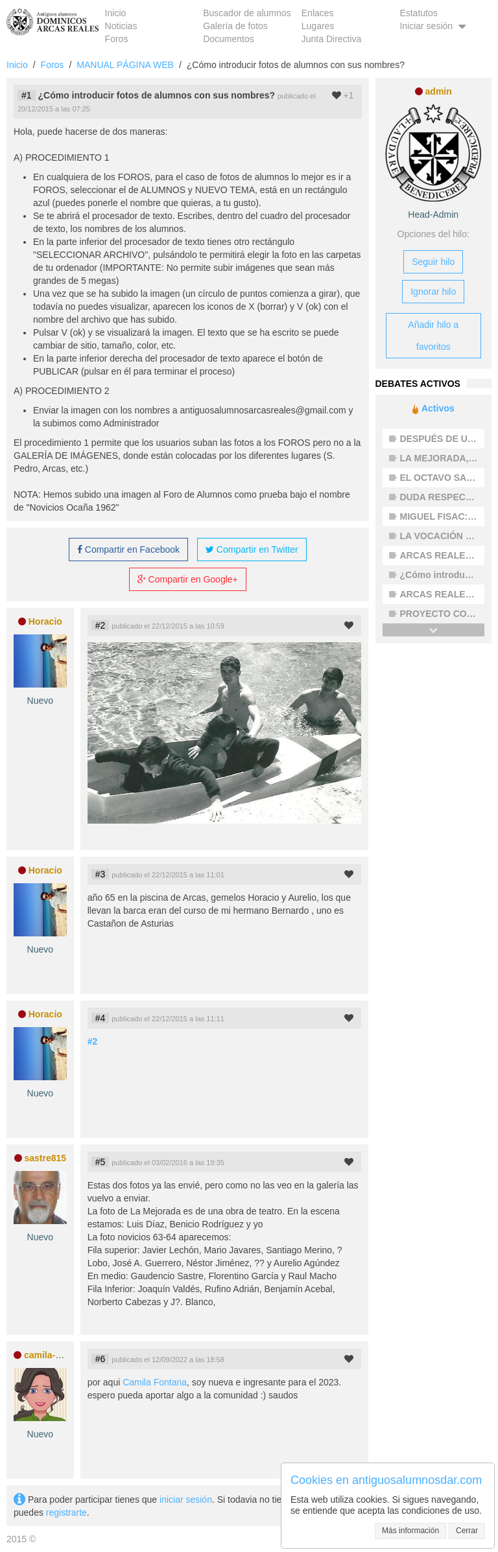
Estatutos (418, 13)
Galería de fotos (235, 26)
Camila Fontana (155, 1382)
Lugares (318, 26)
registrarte (66, 1512)
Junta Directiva (332, 39)
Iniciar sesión (434, 26)
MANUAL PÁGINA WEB (125, 65)
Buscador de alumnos (246, 13)
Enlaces (318, 13)
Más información (410, 1530)
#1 (26, 95)
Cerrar (467, 1530)
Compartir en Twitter (252, 549)
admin (438, 91)
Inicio (115, 13)
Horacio (45, 621)
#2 (100, 625)
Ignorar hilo (433, 291)
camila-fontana (56, 1355)
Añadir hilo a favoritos (433, 335)
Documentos (228, 39)
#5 (100, 1162)
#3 (100, 874)
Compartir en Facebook (128, 549)
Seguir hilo (433, 262)
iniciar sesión (186, 1499)
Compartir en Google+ (187, 579)
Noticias (121, 26)
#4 (100, 1018)
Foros (116, 39)
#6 (100, 1359)
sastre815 (45, 1158)
